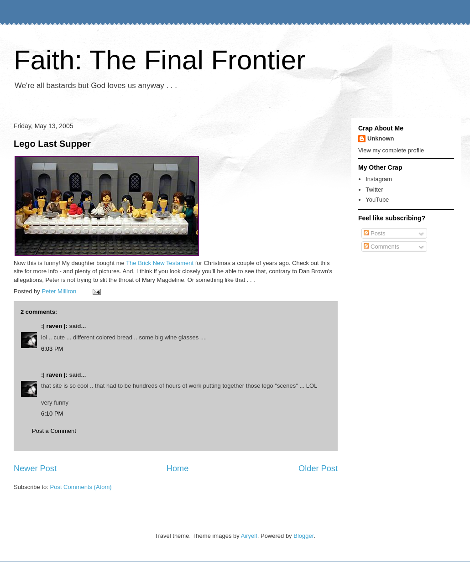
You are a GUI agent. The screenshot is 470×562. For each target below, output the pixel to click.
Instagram (379, 179)
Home (178, 468)
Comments (381, 246)
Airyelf (249, 535)
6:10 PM (52, 413)
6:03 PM (52, 348)
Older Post (318, 468)
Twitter (374, 189)
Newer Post (35, 468)
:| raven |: (54, 326)
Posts (375, 233)
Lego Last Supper (52, 144)
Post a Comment (54, 430)
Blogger (303, 535)
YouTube (377, 199)
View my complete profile (391, 150)
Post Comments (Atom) (81, 487)
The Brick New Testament (159, 263)
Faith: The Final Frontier (159, 60)
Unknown (380, 138)
